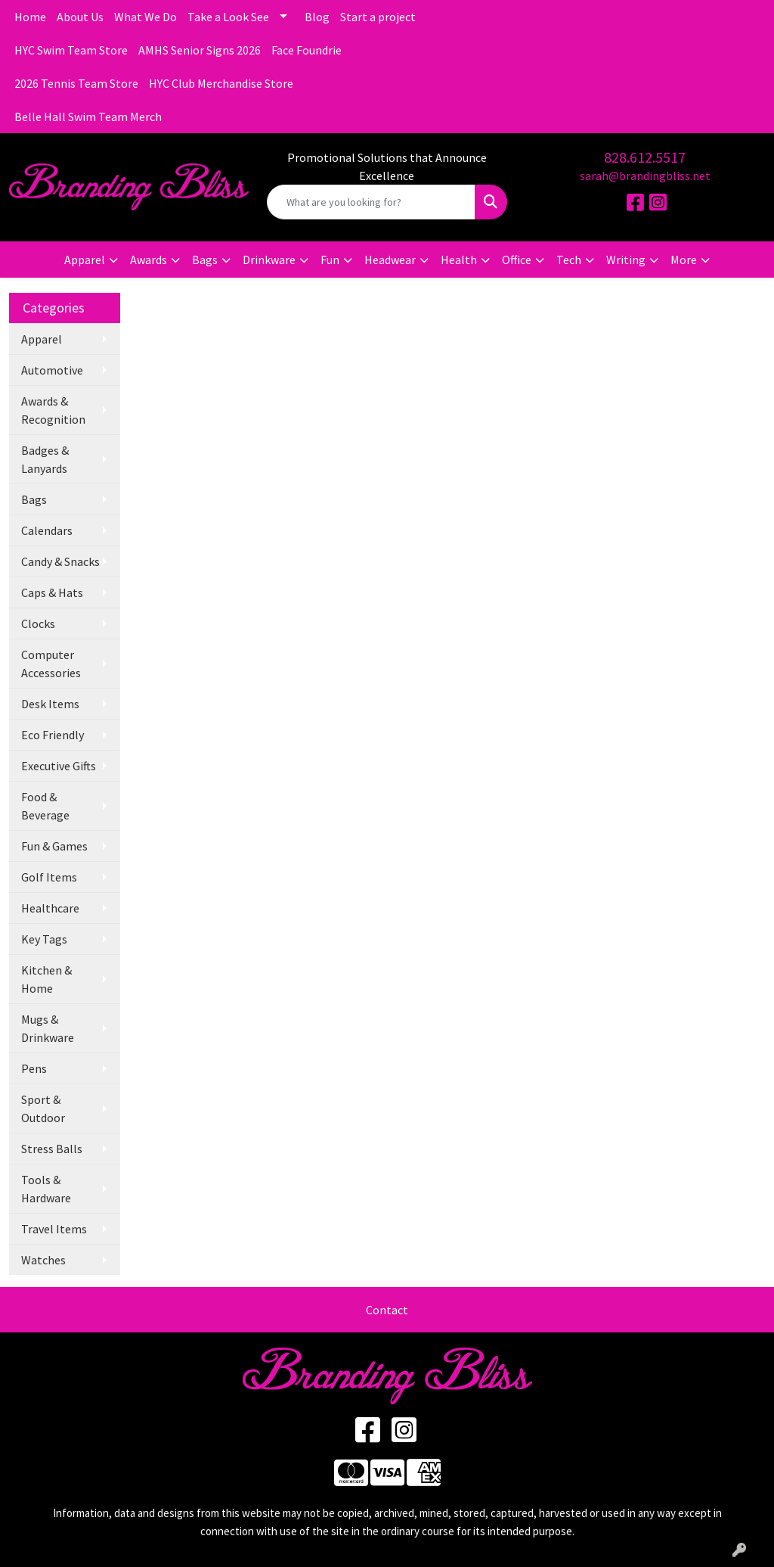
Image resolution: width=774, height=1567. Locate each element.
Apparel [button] (84, 259)
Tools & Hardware (46, 1188)
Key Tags (44, 939)
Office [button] (516, 259)
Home (30, 16)
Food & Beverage (45, 805)
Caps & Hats (52, 592)
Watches (43, 1259)
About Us (80, 16)
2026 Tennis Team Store (76, 83)
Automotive (52, 370)
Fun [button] (329, 259)
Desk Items (50, 703)
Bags (34, 499)
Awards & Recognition (53, 410)
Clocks (38, 623)
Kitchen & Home (46, 979)
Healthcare (50, 908)
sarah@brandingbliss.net (645, 175)
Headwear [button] (390, 259)
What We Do (145, 16)
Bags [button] (205, 259)
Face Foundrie (306, 50)
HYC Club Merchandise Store (221, 83)
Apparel (41, 339)
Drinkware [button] (269, 259)
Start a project (378, 16)
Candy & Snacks (60, 561)
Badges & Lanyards (45, 459)
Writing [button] (626, 259)
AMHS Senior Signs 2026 (199, 50)
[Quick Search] (371, 202)
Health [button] (459, 259)
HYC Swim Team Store (71, 50)
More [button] (683, 259)
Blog (317, 16)
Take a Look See (228, 16)
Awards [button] (148, 259)
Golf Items (49, 877)
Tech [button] (568, 259)
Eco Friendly (52, 734)
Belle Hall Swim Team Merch (88, 116)
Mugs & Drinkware (47, 1028)
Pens (34, 1068)
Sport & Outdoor (43, 1108)
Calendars (47, 530)
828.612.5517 (645, 157)
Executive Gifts (58, 765)
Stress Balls (51, 1148)
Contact (387, 1309)
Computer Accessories (51, 663)
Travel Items (54, 1228)
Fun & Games (54, 845)
